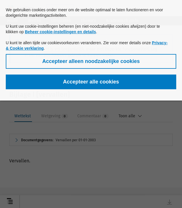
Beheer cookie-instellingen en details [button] (60, 31)
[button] (91, 61)
